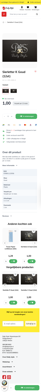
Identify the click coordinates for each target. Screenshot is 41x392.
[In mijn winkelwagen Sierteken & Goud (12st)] (32, 261)
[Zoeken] (37, 14)
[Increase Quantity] (12, 116)
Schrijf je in (30, 323)
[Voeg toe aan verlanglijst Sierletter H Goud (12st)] (33, 274)
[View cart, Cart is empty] (35, 8)
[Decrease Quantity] (4, 116)
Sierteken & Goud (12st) (29, 247)
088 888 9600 (6, 344)
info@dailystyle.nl (7, 347)
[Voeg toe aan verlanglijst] (35, 71)
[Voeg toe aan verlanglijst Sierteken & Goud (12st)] (33, 231)
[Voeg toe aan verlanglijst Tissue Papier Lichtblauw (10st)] (15, 231)
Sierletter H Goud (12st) (29, 290)
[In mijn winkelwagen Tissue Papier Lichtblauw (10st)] (13, 261)
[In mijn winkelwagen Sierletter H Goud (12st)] (32, 303)
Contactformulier (7, 349)
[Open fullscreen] (19, 50)
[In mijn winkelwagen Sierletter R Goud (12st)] (13, 303)
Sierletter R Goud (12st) (10, 290)
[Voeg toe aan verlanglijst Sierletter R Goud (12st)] (15, 274)
